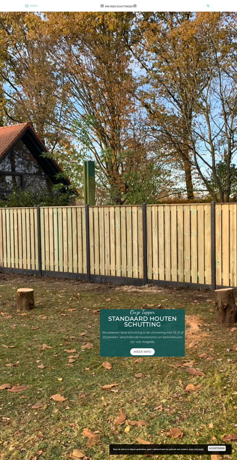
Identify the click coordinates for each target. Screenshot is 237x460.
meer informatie (196, 449)
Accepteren (216, 448)
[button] (31, 5)
